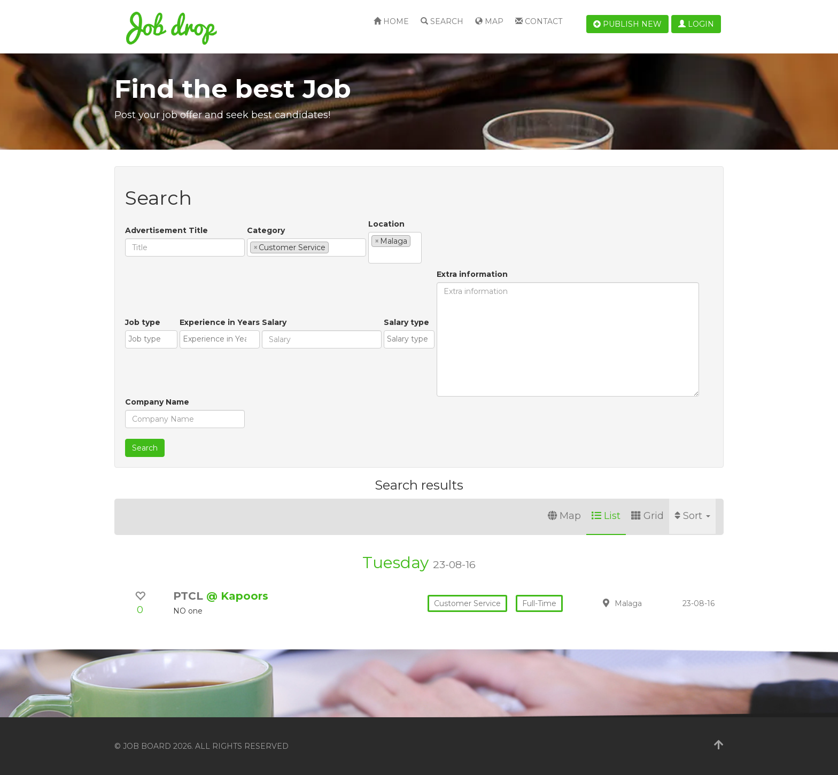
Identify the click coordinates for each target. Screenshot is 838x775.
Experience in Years (220, 322)
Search (442, 21)
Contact (538, 21)
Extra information (472, 274)
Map (489, 21)
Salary (274, 322)
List (606, 516)
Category (266, 230)
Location (386, 224)
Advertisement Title (166, 230)
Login (696, 24)
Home (391, 21)
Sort (692, 516)
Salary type (406, 322)
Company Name (157, 402)
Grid (647, 516)
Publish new (627, 24)
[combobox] (306, 247)
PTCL (189, 596)
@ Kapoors (237, 596)
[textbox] (334, 247)
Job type (142, 322)
